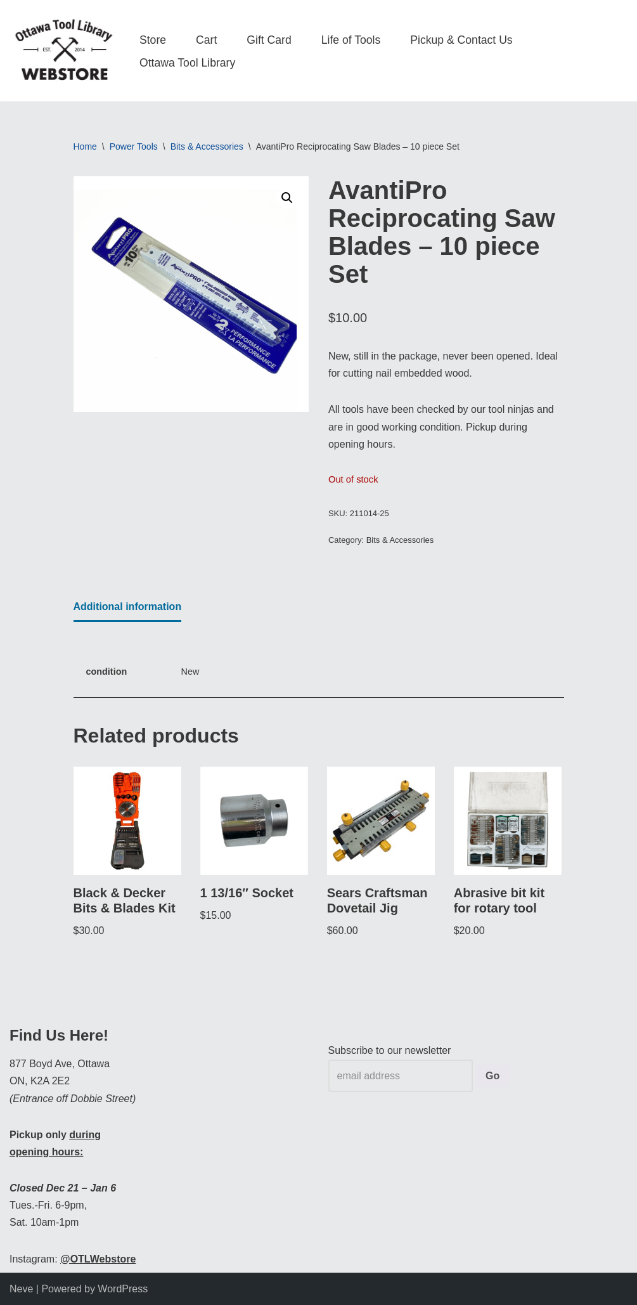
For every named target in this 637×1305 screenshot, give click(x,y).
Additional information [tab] (128, 606)
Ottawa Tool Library (187, 62)
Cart (206, 40)
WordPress (123, 1288)
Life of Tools (351, 40)
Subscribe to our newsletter (389, 1050)
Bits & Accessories (207, 146)
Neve (21, 1288)
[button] (287, 197)
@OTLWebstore (98, 1259)
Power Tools (134, 146)
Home (85, 146)
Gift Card (269, 40)
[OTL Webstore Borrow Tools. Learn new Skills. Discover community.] (64, 50)
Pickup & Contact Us (461, 40)
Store (152, 40)
